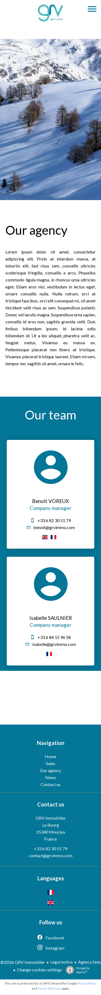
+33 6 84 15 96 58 (54, 637)
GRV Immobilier (51, 817)
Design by (76, 970)
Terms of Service (49, 988)
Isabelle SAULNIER (50, 618)
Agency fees (89, 961)
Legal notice (61, 961)
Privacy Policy (87, 983)
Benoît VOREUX (50, 501)
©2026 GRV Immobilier (23, 962)
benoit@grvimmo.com (54, 527)
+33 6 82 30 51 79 (54, 520)
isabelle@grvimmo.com (54, 644)
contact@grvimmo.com (50, 855)
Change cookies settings (39, 969)
